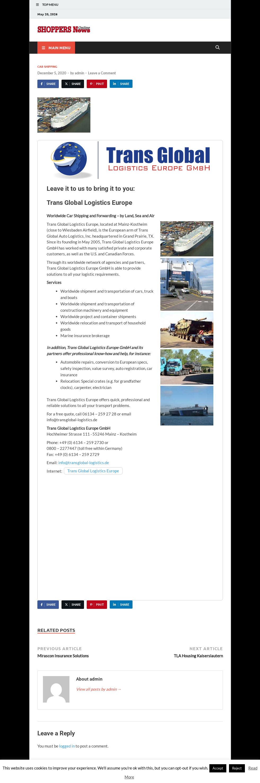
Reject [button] (237, 768)
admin (79, 73)
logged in (67, 746)
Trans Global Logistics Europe (93, 471)
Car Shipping (47, 66)
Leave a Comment (102, 73)
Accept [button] (218, 768)
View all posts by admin (98, 689)
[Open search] (218, 48)
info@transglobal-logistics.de (83, 462)
